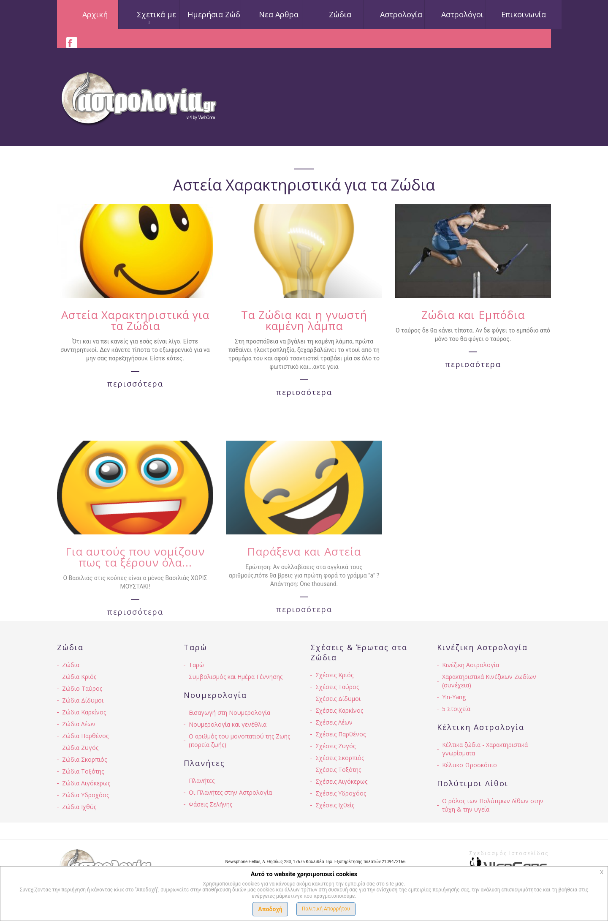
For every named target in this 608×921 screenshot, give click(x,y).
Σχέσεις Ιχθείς (334, 805)
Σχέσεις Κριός (334, 675)
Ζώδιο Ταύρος (82, 688)
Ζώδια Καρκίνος (84, 712)
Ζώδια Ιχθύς (79, 807)
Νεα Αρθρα (279, 14)
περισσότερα (135, 389)
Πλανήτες (201, 781)
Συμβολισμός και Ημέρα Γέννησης (235, 677)
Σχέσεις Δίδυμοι (338, 699)
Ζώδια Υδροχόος (85, 795)
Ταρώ (196, 665)
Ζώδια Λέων (78, 724)
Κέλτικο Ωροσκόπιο (469, 765)
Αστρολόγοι (462, 14)
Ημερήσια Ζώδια (217, 14)
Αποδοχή (270, 909)
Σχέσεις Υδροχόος (340, 793)
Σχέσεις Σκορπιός (339, 758)
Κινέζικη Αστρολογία (470, 665)
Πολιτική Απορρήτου (326, 909)
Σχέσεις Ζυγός (335, 746)
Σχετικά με (156, 14)
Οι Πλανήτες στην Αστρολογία (230, 792)
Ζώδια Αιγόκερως (86, 783)
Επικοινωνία (523, 14)
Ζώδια (340, 14)
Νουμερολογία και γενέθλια (227, 724)
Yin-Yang (454, 697)
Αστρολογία (401, 14)
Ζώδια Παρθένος (85, 736)
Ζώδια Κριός (79, 677)
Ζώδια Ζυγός (80, 748)
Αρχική (95, 14)
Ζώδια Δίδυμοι (82, 700)
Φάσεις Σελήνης (210, 804)
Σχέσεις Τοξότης (338, 770)
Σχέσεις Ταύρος (337, 687)
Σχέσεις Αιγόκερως (341, 781)
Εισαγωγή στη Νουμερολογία (229, 712)
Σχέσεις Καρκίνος (339, 710)
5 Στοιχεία (456, 709)
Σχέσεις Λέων (334, 722)
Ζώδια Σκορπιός (84, 759)
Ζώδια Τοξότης (83, 771)
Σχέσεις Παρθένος (340, 734)
